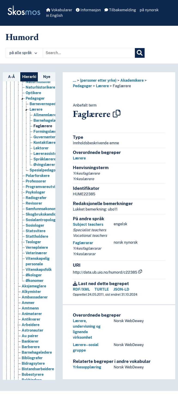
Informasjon (88, 10)
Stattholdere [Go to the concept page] (37, 254)
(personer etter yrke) (98, 80)
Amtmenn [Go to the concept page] (30, 325)
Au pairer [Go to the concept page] (30, 353)
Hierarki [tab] (29, 77)
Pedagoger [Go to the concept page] (35, 115)
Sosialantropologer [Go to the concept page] (42, 237)
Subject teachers (88, 224)
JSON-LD (121, 289)
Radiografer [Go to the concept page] (36, 215)
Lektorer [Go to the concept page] (41, 165)
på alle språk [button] (23, 53)
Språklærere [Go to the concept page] (44, 176)
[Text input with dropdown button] (89, 53)
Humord (22, 37)
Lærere (102, 86)
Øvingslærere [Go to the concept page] (45, 182)
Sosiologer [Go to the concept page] (35, 242)
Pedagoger (82, 86)
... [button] (74, 80)
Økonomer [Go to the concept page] (35, 298)
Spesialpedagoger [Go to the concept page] (46, 187)
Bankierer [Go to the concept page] (30, 358)
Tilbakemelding (120, 10)
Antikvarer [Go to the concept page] (31, 336)
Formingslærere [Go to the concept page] (47, 149)
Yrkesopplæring (87, 367)
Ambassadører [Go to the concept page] (35, 314)
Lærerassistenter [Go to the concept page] (48, 171)
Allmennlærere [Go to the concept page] (46, 132)
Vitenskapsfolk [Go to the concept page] (39, 287)
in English (54, 15)
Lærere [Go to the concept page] (36, 126)
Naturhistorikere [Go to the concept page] (40, 104)
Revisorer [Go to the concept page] (34, 220)
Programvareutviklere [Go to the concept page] (45, 204)
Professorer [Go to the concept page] (36, 198)
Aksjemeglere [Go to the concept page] (34, 303)
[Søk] (140, 53)
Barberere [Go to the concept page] (31, 364)
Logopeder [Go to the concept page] (35, 82)
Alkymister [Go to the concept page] (31, 309)
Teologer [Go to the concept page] (33, 259)
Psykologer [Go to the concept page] (35, 209)
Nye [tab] (46, 77)
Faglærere (122, 86)
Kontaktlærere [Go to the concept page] (46, 160)
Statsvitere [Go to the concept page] (35, 248)
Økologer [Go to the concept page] (34, 292)
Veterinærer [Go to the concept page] (36, 270)
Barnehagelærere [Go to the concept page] (48, 138)
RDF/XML (81, 289)
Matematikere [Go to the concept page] (38, 88)
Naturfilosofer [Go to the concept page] (38, 99)
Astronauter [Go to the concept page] (32, 347)
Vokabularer (59, 10)
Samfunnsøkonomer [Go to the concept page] (43, 226)
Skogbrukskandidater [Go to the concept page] (45, 231)
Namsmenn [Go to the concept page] (35, 93)
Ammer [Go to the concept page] (28, 320)
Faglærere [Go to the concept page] (42, 143)
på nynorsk (149, 10)
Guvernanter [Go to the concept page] (44, 154)
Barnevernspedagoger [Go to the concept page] (49, 121)
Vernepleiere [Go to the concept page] (37, 265)
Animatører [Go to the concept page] (32, 331)
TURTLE (102, 289)
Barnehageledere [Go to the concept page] (37, 369)
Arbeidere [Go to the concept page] (30, 342)
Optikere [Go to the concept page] (33, 110)
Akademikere (132, 80)
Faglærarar (83, 243)
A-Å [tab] (11, 77)
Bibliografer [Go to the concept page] (32, 375)
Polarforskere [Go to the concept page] (38, 193)
